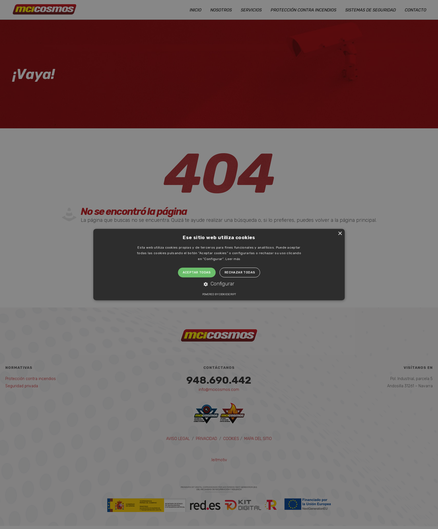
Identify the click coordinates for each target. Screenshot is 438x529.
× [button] (340, 234)
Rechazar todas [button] (240, 272)
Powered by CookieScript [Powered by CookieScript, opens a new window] (219, 294)
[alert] (219, 264)
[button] (219, 284)
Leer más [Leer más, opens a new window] (232, 259)
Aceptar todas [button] (197, 272)
